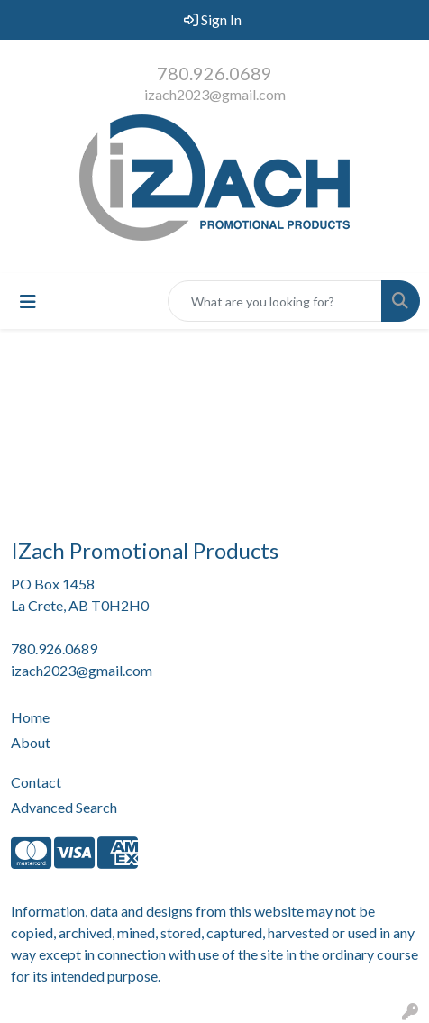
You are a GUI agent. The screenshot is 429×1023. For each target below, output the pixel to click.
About (30, 742)
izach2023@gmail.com (215, 94)
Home (30, 717)
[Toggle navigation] (28, 301)
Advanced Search (64, 807)
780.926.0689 (214, 73)
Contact (36, 781)
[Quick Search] (275, 301)
